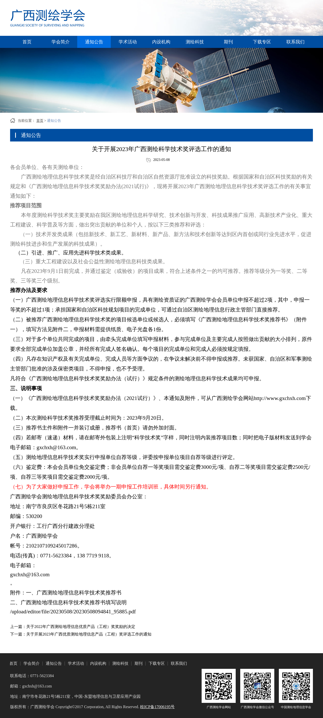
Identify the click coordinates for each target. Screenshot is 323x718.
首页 (27, 41)
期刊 (228, 41)
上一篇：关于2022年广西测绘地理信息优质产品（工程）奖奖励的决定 (72, 626)
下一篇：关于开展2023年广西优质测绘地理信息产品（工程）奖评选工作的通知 (80, 634)
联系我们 (295, 41)
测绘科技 (195, 41)
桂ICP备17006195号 (157, 707)
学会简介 (60, 41)
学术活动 (128, 41)
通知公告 (94, 41)
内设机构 (161, 41)
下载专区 (262, 41)
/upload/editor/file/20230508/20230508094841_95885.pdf (73, 612)
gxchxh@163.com (29, 574)
